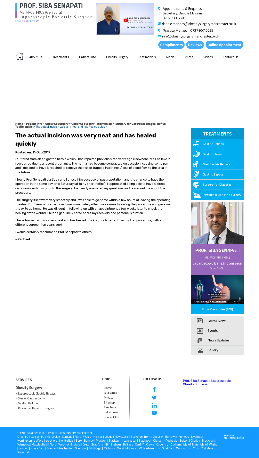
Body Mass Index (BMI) (217, 309)
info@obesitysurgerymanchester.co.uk (190, 36)
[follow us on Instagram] (154, 421)
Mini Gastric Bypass (210, 164)
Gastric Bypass (207, 174)
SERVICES (23, 380)
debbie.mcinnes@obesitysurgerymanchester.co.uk (199, 23)
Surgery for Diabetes (211, 184)
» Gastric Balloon (26, 403)
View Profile (217, 268)
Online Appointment (224, 45)
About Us (35, 57)
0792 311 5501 (174, 17)
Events (212, 330)
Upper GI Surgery (57, 124)
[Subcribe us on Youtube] (154, 413)
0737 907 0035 (201, 30)
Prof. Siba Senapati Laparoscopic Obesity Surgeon (207, 382)
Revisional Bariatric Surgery (216, 195)
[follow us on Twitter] (154, 397)
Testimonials (147, 57)
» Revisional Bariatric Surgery (34, 408)
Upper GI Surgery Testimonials (91, 124)
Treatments (60, 57)
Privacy (108, 397)
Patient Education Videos (212, 302)
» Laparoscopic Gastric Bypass (35, 393)
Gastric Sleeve (206, 154)
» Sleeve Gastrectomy (30, 398)
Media (170, 57)
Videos (208, 57)
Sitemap (109, 402)
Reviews (195, 45)
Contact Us (230, 57)
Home (19, 124)
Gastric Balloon (207, 144)
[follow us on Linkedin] (154, 405)
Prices (189, 57)
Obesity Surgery (117, 57)
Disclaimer (110, 393)
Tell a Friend (111, 412)
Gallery (212, 350)
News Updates (218, 340)
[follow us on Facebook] (154, 390)
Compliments (171, 45)
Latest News (216, 320)
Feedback (110, 407)
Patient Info (87, 57)
